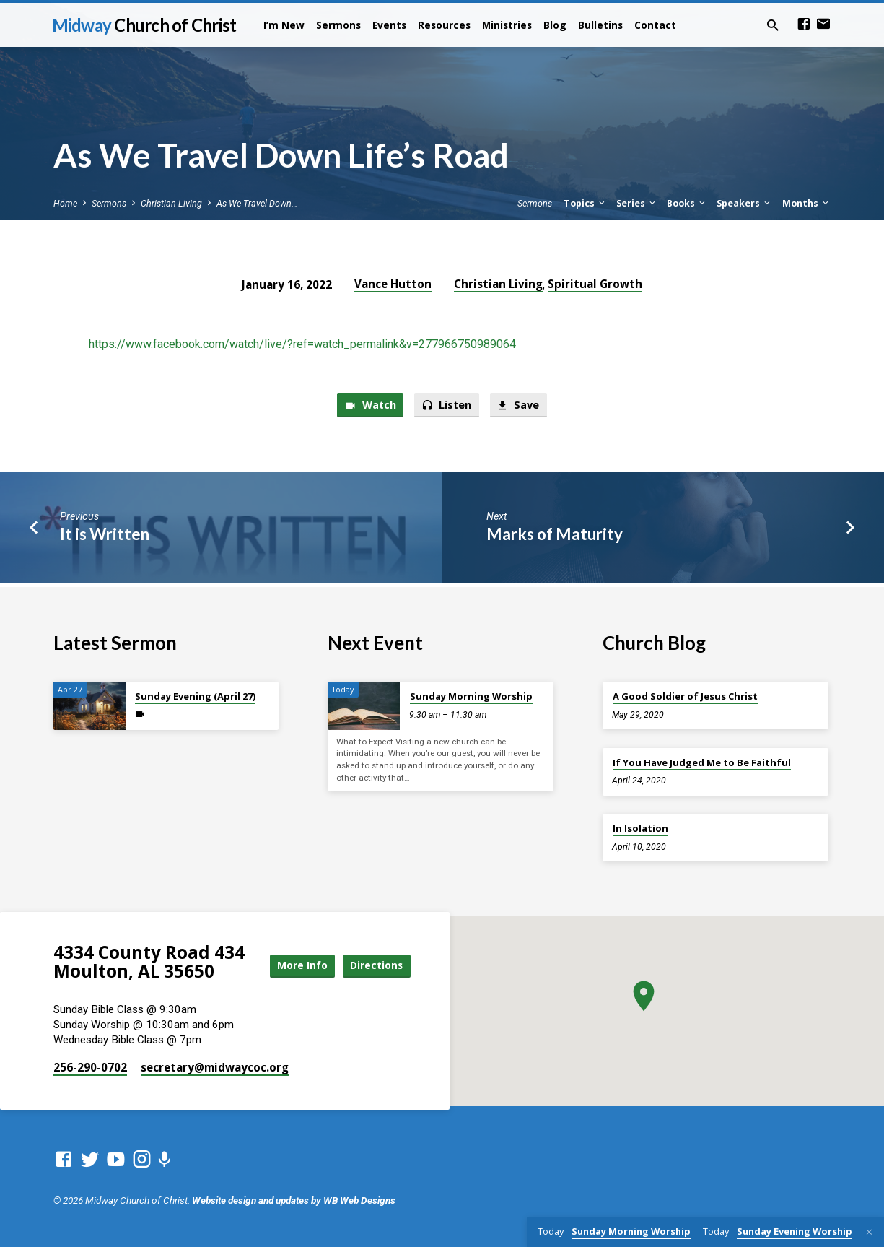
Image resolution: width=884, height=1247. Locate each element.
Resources (444, 25)
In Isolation (640, 824)
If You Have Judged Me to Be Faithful (702, 758)
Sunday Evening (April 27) (195, 692)
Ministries (507, 25)
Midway (144, 24)
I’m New (284, 25)
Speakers (744, 203)
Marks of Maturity (554, 534)
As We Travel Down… (256, 203)
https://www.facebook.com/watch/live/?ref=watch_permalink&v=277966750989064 (302, 344)
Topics (585, 203)
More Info (374, 949)
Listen (447, 405)
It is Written (104, 534)
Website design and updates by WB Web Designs (293, 1200)
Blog (554, 25)
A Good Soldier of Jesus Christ (685, 692)
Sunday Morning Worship (471, 692)
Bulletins (600, 25)
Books (687, 203)
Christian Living (171, 203)
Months (806, 203)
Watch (369, 405)
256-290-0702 (90, 1067)
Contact (655, 25)
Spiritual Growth (595, 284)
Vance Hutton (393, 284)
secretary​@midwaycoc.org (215, 1067)
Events (389, 25)
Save (519, 405)
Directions (374, 978)
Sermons (338, 25)
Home (65, 203)
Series (636, 203)
